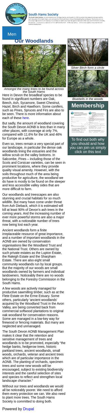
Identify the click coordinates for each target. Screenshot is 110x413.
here (25, 118)
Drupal (28, 409)
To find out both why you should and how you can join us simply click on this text (88, 145)
